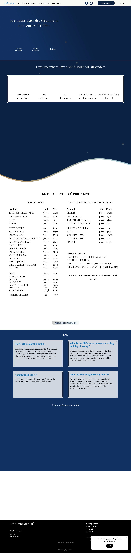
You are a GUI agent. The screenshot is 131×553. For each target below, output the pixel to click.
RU (124, 3)
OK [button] (110, 546)
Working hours (106, 3)
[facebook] (86, 3)
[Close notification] (126, 537)
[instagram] (91, 3)
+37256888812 (43, 3)
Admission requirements (65, 323)
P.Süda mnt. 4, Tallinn (26, 3)
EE (120, 3)
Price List (56, 3)
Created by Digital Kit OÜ (65, 543)
